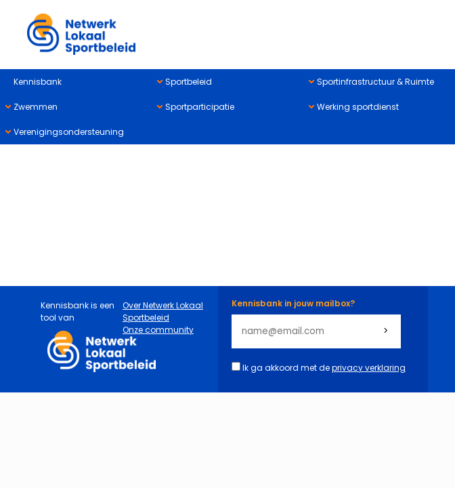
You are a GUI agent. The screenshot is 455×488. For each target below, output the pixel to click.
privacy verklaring (369, 367)
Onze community (158, 330)
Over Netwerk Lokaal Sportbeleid (163, 311)
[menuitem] (76, 81)
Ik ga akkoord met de (324, 367)
